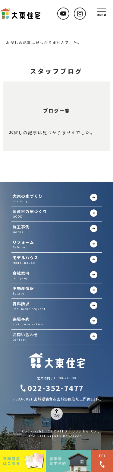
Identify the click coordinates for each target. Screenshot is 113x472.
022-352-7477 (56, 388)
